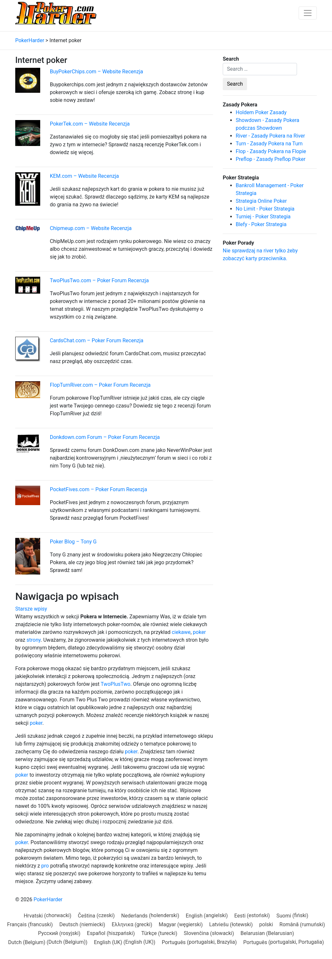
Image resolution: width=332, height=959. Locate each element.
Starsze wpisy (31, 609)
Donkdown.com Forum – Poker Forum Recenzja (105, 437)
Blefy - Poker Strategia (261, 224)
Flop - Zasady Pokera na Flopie (271, 151)
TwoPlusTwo (116, 684)
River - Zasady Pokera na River (270, 136)
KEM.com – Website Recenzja (84, 176)
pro (45, 866)
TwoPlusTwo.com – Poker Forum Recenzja (99, 280)
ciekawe (181, 632)
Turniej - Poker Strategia (263, 216)
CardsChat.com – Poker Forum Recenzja (97, 340)
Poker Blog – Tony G (73, 542)
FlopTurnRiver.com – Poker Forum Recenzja (100, 385)
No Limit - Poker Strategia (265, 209)
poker (199, 632)
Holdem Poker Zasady (261, 112)
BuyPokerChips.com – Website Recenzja (96, 71)
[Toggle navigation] (308, 12)
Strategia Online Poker (261, 201)
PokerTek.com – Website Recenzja (90, 124)
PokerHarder (47, 899)
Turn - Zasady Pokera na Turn (269, 143)
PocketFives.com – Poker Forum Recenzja (98, 489)
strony (34, 640)
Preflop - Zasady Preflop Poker (270, 159)
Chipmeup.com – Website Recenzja (91, 228)
